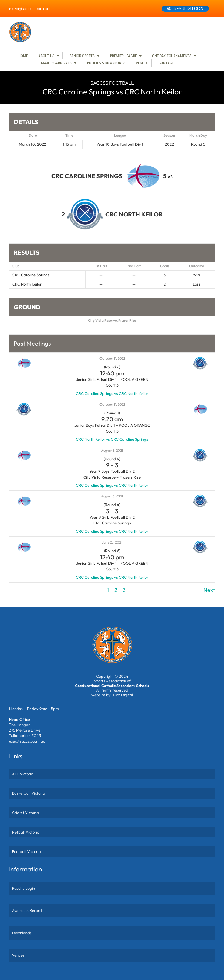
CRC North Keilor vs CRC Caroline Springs (112, 439)
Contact (166, 63)
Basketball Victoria (28, 793)
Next (209, 590)
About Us (46, 56)
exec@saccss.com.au (29, 8)
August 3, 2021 (112, 450)
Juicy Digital (122, 694)
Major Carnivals (56, 63)
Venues (142, 63)
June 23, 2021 (112, 542)
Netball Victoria (25, 832)
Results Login (188, 8)
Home (23, 56)
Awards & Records (28, 910)
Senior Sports (82, 56)
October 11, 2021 (112, 358)
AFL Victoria (22, 773)
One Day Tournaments (171, 56)
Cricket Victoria (25, 812)
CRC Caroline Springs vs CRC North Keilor (112, 393)
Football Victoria (26, 851)
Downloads (22, 932)
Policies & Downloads (106, 63)
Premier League (123, 56)
